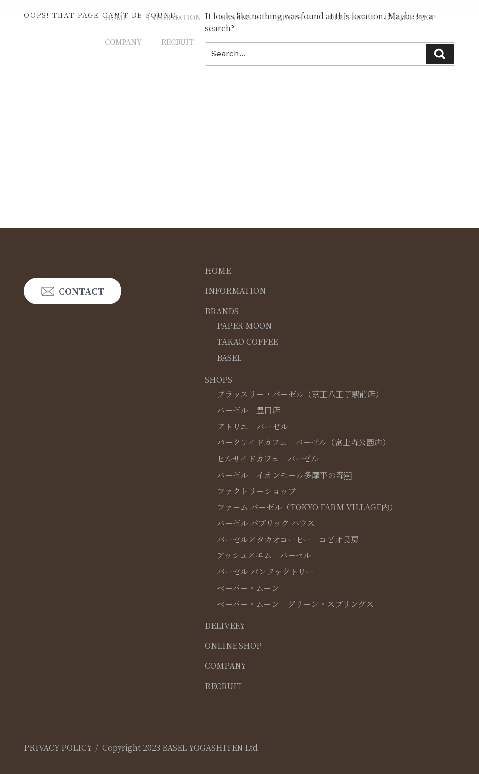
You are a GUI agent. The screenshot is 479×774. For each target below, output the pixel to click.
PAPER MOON (244, 325)
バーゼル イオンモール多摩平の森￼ (284, 475)
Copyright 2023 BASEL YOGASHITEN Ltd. (181, 747)
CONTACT (81, 291)
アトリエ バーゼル (252, 426)
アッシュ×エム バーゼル (264, 555)
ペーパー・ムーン (248, 588)
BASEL (229, 357)
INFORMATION (174, 17)
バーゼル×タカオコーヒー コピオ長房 (288, 539)
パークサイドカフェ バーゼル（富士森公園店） (303, 442)
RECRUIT (177, 42)
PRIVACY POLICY (58, 747)
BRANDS (241, 17)
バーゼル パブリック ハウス (266, 523)
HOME (116, 17)
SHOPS (295, 17)
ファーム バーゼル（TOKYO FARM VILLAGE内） (307, 507)
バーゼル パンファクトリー (265, 571)
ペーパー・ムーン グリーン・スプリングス (295, 603)
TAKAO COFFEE (247, 341)
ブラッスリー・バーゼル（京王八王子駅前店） (300, 394)
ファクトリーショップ (256, 491)
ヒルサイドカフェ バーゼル (268, 458)
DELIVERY (347, 17)
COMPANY (123, 42)
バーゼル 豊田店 (248, 410)
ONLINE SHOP (410, 17)
